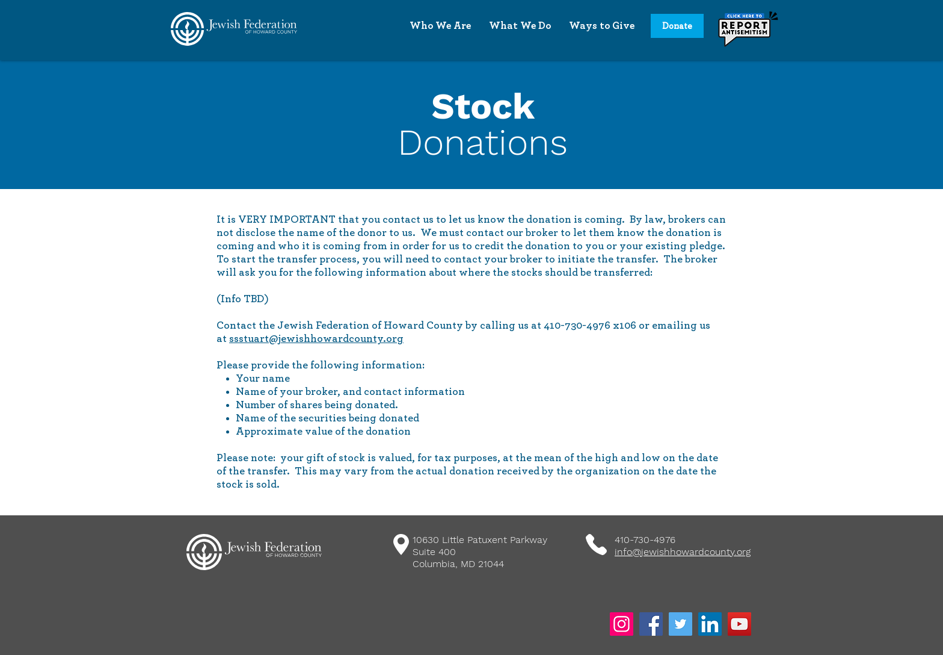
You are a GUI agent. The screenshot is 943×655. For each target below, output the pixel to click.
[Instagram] (621, 624)
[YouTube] (739, 624)
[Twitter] (680, 624)
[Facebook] (651, 624)
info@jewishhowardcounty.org (683, 551)
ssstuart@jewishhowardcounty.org (316, 339)
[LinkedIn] (710, 624)
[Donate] (677, 26)
